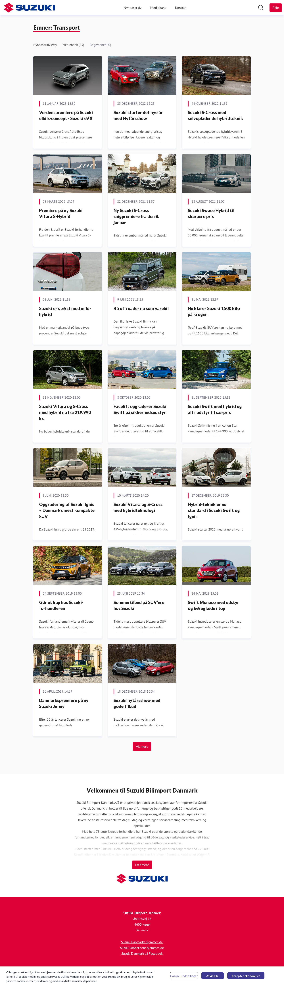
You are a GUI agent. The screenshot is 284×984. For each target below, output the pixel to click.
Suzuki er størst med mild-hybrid (65, 311)
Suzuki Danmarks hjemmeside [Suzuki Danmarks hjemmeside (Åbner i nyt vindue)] (142, 942)
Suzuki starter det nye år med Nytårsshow (138, 115)
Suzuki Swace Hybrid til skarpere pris (211, 213)
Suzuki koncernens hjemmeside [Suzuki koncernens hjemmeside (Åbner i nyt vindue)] (142, 948)
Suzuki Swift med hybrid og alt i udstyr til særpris (215, 409)
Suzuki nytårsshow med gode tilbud (137, 703)
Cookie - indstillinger (184, 978)
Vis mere (142, 746)
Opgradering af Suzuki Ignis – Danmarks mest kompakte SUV (67, 510)
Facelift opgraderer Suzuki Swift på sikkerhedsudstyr (140, 409)
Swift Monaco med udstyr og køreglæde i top (213, 605)
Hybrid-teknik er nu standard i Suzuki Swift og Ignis (214, 510)
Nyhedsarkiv (132, 8)
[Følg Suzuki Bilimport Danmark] (276, 7)
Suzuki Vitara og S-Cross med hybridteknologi (138, 507)
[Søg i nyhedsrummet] (261, 7)
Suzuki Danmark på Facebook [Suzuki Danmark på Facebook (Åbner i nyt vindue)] (142, 953)
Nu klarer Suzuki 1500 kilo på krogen (214, 311)
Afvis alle (212, 978)
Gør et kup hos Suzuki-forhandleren (61, 605)
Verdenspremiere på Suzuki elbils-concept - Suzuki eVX (66, 115)
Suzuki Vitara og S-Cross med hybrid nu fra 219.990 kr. (65, 412)
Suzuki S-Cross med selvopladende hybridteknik (215, 115)
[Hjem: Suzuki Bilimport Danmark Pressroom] (29, 7)
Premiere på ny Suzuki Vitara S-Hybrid (61, 213)
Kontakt (181, 8)
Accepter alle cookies (245, 978)
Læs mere (142, 865)
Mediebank (158, 8)
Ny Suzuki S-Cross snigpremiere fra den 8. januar (136, 216)
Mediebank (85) (73, 45)
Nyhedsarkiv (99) (45, 45)
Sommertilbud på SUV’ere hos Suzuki (139, 605)
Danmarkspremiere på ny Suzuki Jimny (63, 703)
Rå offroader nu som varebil (141, 308)
